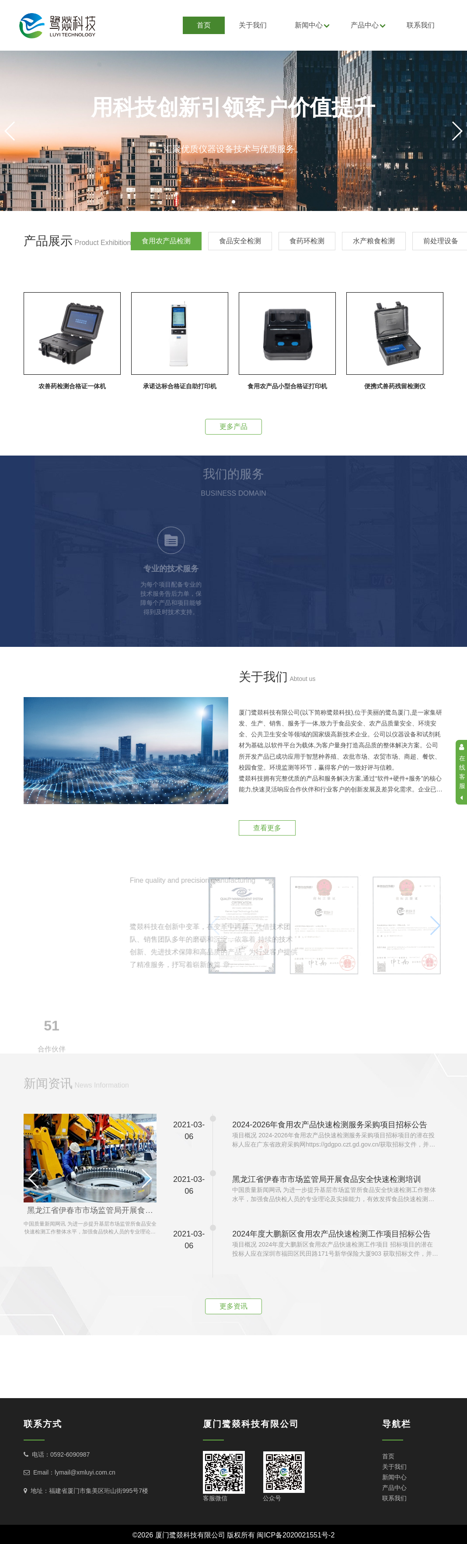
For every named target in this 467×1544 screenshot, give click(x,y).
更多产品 (233, 426)
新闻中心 (309, 25)
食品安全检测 (240, 241)
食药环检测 (306, 241)
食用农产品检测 (166, 241)
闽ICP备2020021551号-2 (296, 1535)
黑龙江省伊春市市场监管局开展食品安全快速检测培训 (92, 1210)
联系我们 (421, 25)
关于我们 (253, 25)
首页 (204, 25)
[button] (233, 202)
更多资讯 (233, 1306)
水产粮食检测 (374, 241)
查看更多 (267, 828)
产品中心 (365, 25)
